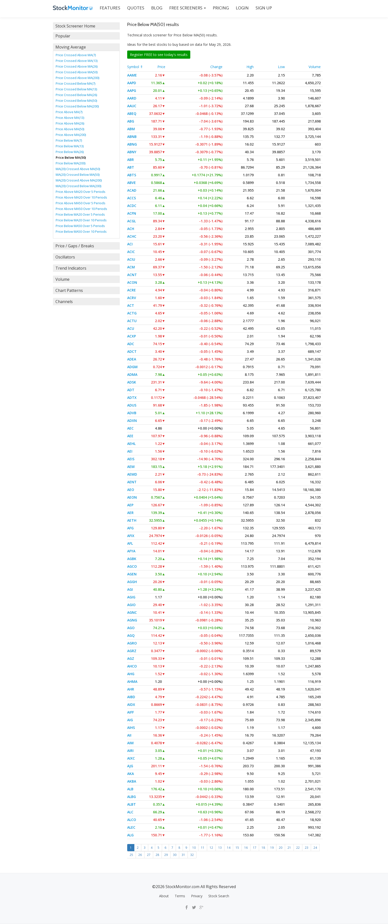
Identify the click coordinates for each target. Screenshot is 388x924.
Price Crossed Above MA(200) (77, 78)
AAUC (131, 105)
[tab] (86, 26)
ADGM (132, 366)
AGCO (132, 566)
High (250, 66)
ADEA (131, 359)
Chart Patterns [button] (69, 290)
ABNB (132, 136)
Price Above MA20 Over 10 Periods (81, 197)
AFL (130, 543)
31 (183, 855)
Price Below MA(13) (70, 146)
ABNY (131, 152)
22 (298, 848)
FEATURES (110, 8)
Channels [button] (64, 301)
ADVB (131, 413)
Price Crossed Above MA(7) (76, 55)
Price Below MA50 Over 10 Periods (81, 231)
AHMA (132, 681)
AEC (130, 428)
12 (211, 848)
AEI (129, 451)
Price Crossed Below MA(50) (76, 100)
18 (263, 848)
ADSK (131, 382)
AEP (130, 505)
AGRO (132, 643)
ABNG (132, 144)
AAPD (131, 82)
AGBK (131, 558)
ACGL (131, 221)
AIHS (131, 727)
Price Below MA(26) (70, 152)
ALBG (131, 796)
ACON (132, 282)
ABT (130, 167)
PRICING (221, 8)
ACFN (131, 213)
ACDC (131, 205)
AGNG (132, 620)
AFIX (130, 535)
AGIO (131, 604)
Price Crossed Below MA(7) (75, 83)
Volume (315, 66)
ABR (130, 159)
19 (272, 848)
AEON (132, 497)
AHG (130, 673)
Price (161, 66)
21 (289, 848)
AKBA (131, 781)
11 (202, 848)
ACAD (131, 190)
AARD (131, 98)
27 (148, 855)
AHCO (132, 666)
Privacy (196, 896)
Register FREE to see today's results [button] (159, 54)
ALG (130, 835)
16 (246, 848)
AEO (130, 489)
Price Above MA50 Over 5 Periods (80, 203)
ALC (130, 812)
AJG (130, 766)
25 (131, 855)
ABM (131, 129)
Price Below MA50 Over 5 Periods (80, 226)
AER (130, 512)
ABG (130, 121)
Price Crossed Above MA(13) (76, 60)
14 (228, 848)
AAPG (131, 90)
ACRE (131, 290)
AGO (131, 627)
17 (254, 848)
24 (315, 848)
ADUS (131, 405)
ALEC (131, 827)
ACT (130, 305)
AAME (132, 75)
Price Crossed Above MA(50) (76, 72)
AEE (130, 436)
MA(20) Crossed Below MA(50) (77, 174)
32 (192, 855)
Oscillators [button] (65, 257)
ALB (130, 789)
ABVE (131, 182)
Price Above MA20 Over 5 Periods (80, 191)
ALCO (131, 819)
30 (174, 855)
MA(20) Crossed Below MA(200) (78, 186)
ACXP (131, 336)
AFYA (131, 551)
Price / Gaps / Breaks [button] (74, 246)
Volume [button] (62, 279)
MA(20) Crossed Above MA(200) (79, 180)
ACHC (131, 236)
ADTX (132, 397)
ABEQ (131, 113)
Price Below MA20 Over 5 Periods (80, 214)
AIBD (131, 696)
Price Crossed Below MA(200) (77, 106)
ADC (130, 343)
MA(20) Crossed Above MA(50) (78, 169)
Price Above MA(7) (69, 112)
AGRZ (131, 650)
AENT (132, 482)
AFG (130, 528)
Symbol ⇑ (135, 66)
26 (140, 855)
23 (306, 848)
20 (280, 848)
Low (281, 66)
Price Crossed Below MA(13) (76, 89)
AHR (130, 689)
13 (220, 848)
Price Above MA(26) (70, 123)
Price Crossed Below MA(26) (76, 95)
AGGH (132, 581)
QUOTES (135, 8)
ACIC (131, 251)
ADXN (132, 420)
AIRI (130, 750)
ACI (130, 244)
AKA (130, 773)
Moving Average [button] (70, 47)
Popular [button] (62, 36)
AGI (130, 589)
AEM (131, 466)
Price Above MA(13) (70, 117)
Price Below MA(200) (70, 163)
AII (129, 735)
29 (166, 855)
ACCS (131, 198)
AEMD (132, 474)
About (164, 896)
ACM (131, 267)
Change (216, 66)
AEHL (131, 443)
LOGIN (242, 8)
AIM (130, 743)
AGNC (132, 612)
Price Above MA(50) (70, 129)
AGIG (131, 597)
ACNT (132, 274)
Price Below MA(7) (69, 140)
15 (237, 848)
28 (157, 855)
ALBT (131, 804)
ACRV (131, 297)
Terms (180, 896)
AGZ (130, 658)
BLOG (156, 8)
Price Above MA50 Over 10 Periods (81, 208)
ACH (130, 228)
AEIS (130, 459)
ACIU (131, 259)
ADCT (132, 351)
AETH (131, 520)
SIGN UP (264, 8)
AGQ (131, 635)
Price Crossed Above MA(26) (76, 66)
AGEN (132, 574)
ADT (130, 389)
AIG (130, 720)
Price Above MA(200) (71, 134)
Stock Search (218, 896)
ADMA (132, 374)
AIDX (131, 704)
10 (194, 848)
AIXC (131, 758)
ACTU (132, 320)
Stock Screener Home (75, 26)
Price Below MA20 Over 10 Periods (81, 220)
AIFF (130, 712)
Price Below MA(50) (71, 157)
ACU (130, 328)
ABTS (131, 175)
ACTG (132, 313)
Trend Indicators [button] (70, 268)
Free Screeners (187, 8)
